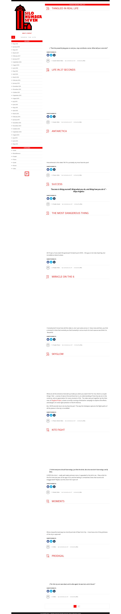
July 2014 (15, 138)
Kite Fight (58, 429)
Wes (84, 60)
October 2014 (16, 129)
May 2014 (15, 144)
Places (54, 175)
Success (57, 184)
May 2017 (15, 50)
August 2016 (16, 65)
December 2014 (17, 122)
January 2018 (16, 47)
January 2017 (16, 59)
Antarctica (59, 131)
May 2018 (15, 44)
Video (61, 60)
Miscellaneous (16, 153)
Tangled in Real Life (65, 8)
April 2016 (15, 74)
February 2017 (16, 56)
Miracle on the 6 (63, 276)
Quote (54, 60)
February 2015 (16, 116)
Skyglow (58, 353)
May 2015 (15, 107)
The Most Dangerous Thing (70, 212)
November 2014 (17, 125)
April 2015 (15, 110)
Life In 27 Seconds (63, 69)
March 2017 (16, 53)
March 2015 (16, 113)
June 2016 (15, 68)
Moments (58, 500)
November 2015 (17, 89)
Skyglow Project (56, 400)
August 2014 (16, 135)
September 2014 (17, 132)
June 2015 (15, 104)
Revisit (58, 60)
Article (14, 150)
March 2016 (16, 77)
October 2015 (16, 92)
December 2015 (17, 86)
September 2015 (17, 95)
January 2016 (16, 83)
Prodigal (58, 555)
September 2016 (17, 62)
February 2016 (16, 80)
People (54, 203)
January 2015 (16, 119)
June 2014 (15, 141)
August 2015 (16, 98)
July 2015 (15, 101)
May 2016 (15, 71)
